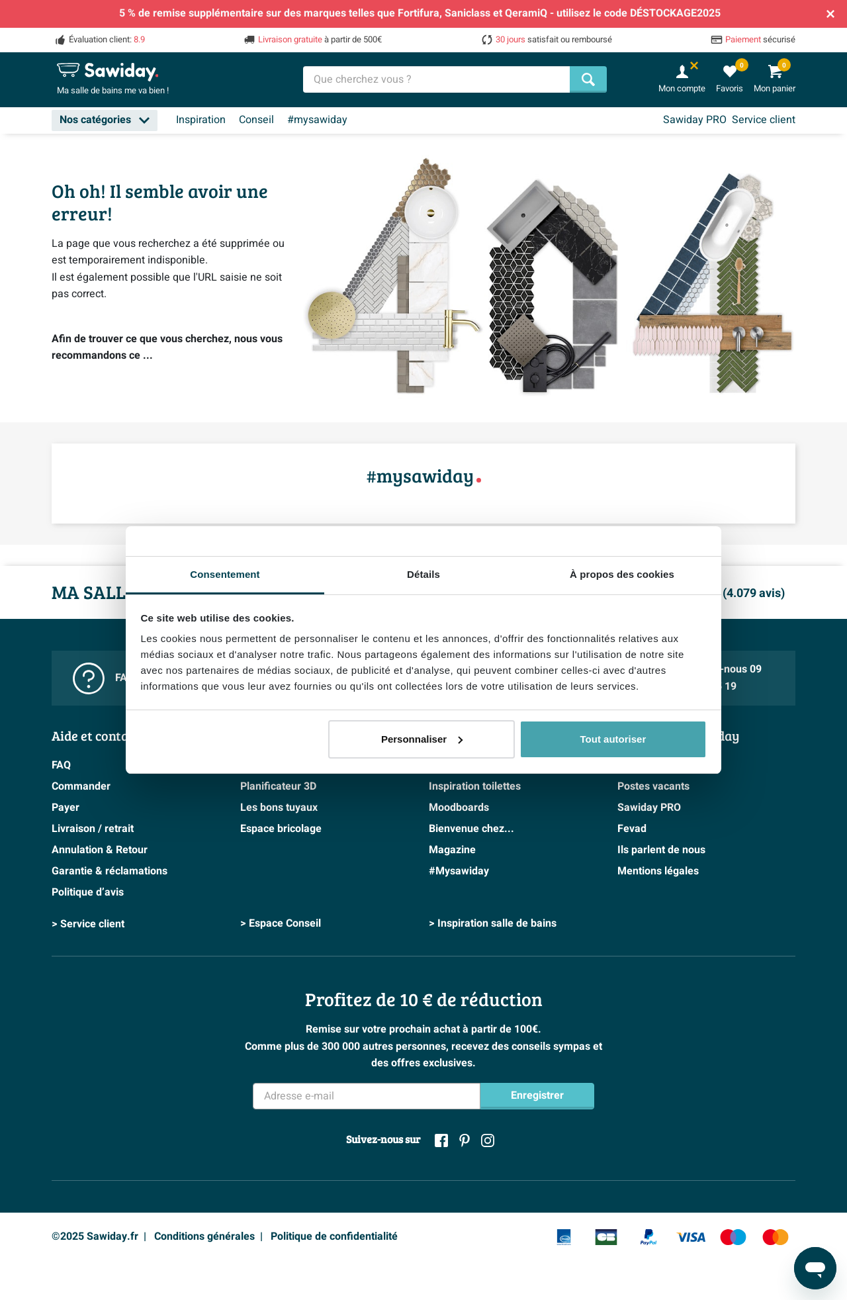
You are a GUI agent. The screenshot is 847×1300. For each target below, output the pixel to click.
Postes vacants (653, 786)
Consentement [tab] (224, 574)
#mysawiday (317, 120)
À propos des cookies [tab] (622, 574)
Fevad (631, 829)
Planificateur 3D (278, 786)
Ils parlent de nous (661, 850)
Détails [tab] (423, 574)
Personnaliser (422, 739)
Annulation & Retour (100, 850)
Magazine (452, 850)
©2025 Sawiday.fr (95, 1236)
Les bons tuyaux (279, 807)
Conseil (256, 120)
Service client (763, 120)
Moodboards (459, 807)
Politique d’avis (88, 892)
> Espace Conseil (280, 924)
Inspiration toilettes (475, 786)
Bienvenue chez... (471, 829)
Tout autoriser (613, 739)
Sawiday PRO (695, 120)
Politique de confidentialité (334, 1236)
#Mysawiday (459, 871)
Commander (81, 786)
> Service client (88, 924)
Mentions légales (658, 871)
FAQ (61, 765)
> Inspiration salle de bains (493, 924)
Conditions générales (204, 1236)
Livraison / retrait (93, 829)
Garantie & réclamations (109, 871)
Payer (65, 807)
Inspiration (201, 120)
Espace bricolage (281, 829)
